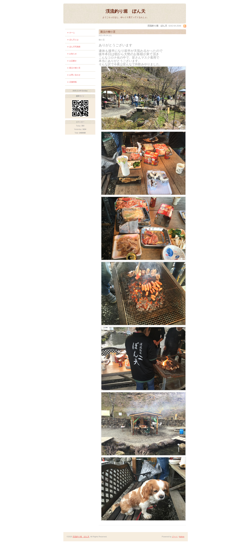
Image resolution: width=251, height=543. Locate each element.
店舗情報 (73, 82)
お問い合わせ (74, 75)
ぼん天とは (74, 40)
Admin (181, 537)
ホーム (72, 33)
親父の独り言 (74, 68)
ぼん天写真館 (74, 47)
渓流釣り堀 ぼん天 (125, 11)
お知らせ (73, 54)
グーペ (175, 537)
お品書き (73, 61)
